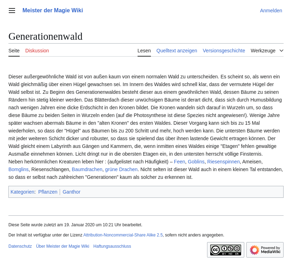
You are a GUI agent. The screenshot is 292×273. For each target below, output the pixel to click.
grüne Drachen (121, 169)
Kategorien (22, 192)
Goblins (196, 161)
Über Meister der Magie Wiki (62, 246)
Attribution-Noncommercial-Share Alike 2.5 (122, 235)
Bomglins (18, 169)
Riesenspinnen (223, 161)
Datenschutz (20, 246)
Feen (179, 161)
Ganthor (71, 192)
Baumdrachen (87, 169)
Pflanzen (47, 192)
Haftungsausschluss (112, 246)
